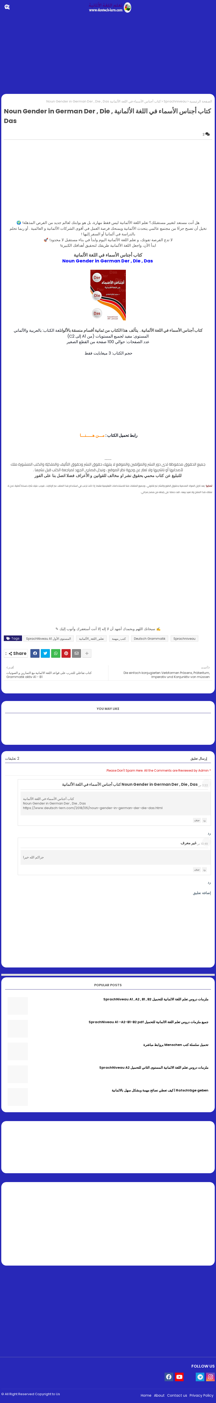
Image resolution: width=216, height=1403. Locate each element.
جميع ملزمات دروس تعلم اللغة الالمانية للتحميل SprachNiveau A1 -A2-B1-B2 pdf (148, 1022)
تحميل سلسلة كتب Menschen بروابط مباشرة (175, 1045)
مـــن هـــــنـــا (92, 435)
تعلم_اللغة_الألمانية (91, 638)
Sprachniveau (175, 101)
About (159, 1395)
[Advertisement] (108, 54)
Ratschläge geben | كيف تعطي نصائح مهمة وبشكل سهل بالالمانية (160, 1090)
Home (146, 1395)
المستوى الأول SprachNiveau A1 (48, 638)
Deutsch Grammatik (149, 638)
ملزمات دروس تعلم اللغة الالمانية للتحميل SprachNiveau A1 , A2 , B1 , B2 (155, 999)
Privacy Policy (201, 1395)
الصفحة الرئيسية (200, 101)
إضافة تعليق (202, 892)
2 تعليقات (12, 758)
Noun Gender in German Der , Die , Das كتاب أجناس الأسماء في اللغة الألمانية (130, 784)
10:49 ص (202, 844)
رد (204, 820)
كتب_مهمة (119, 638)
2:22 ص (203, 785)
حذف (197, 820)
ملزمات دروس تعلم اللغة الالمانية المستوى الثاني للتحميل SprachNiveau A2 (153, 1067)
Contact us (177, 1395)
